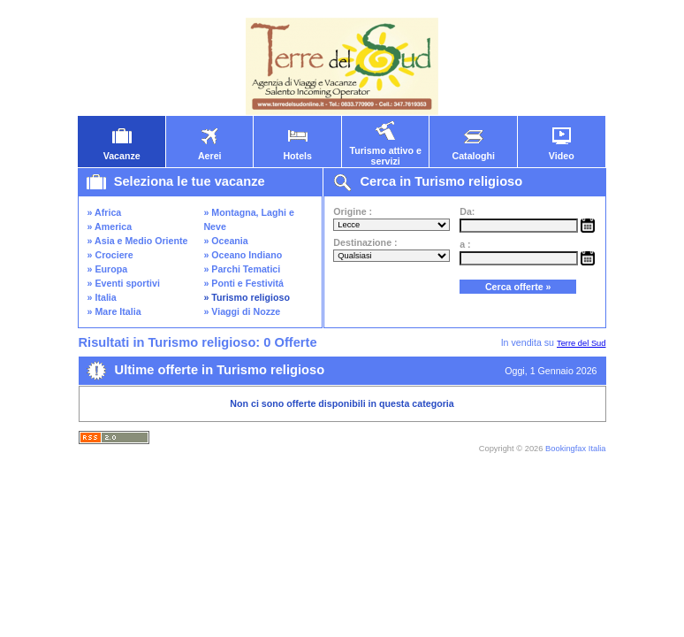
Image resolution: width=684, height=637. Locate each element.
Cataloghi (473, 151)
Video (561, 151)
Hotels (297, 151)
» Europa (107, 269)
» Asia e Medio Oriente (137, 240)
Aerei (209, 151)
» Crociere (110, 254)
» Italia (102, 297)
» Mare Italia (114, 311)
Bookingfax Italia (575, 448)
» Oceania (225, 240)
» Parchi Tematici (241, 269)
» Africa (104, 212)
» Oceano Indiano (242, 254)
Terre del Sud (581, 343)
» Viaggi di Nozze (241, 311)
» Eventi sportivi (123, 283)
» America (110, 226)
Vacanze (122, 151)
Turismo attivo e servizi (385, 151)
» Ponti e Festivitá (243, 283)
